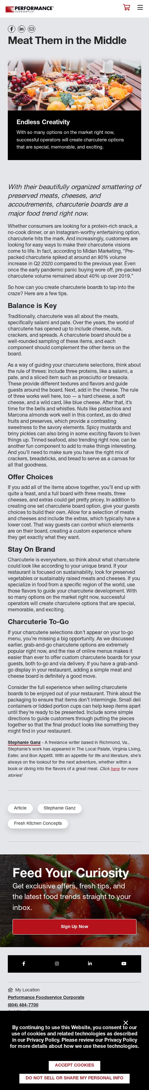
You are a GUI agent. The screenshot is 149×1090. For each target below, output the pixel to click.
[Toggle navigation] (140, 9)
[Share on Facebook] (11, 29)
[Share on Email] (31, 29)
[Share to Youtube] (124, 964)
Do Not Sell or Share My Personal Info (74, 1078)
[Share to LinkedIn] (90, 964)
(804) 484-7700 (23, 1005)
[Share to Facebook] (24, 964)
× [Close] (126, 1023)
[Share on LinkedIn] (21, 29)
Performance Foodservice (30, 9)
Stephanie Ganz (24, 743)
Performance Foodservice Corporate (46, 998)
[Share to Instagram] (57, 964)
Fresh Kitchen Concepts (38, 824)
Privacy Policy (43, 1040)
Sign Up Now (74, 927)
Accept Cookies (74, 1065)
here (115, 769)
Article (20, 808)
